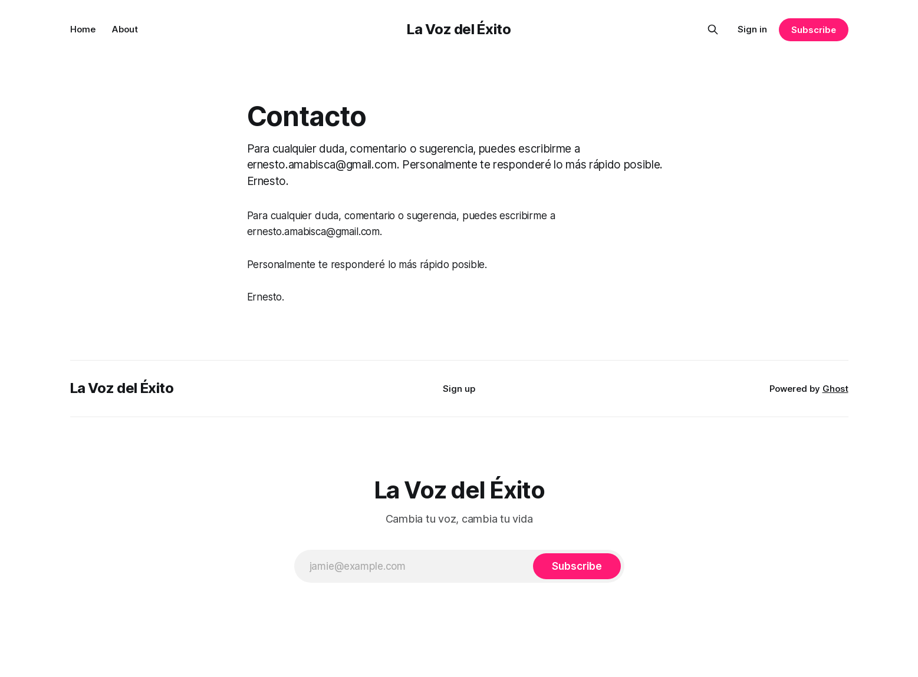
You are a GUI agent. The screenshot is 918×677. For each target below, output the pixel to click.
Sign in (752, 29)
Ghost (835, 388)
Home (83, 29)
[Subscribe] (576, 566)
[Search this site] (712, 29)
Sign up (459, 388)
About (125, 29)
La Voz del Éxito (459, 29)
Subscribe (813, 29)
